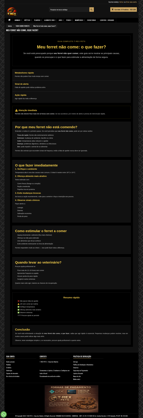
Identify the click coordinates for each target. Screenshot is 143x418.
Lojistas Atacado (78, 373)
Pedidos (8, 364)
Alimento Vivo (49, 20)
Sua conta (10, 356)
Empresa (75, 367)
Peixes (68, 20)
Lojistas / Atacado (107, 20)
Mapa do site (77, 376)
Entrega (75, 362)
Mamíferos (79, 20)
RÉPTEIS (27, 20)
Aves (60, 20)
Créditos (8, 367)
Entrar (121, 2)
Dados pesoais (10, 362)
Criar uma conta (131, 2)
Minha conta (76, 379)
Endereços (9, 370)
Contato (43, 356)
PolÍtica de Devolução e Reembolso (83, 364)
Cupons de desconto (12, 373)
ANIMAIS (17, 20)
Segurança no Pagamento (80, 370)
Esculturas (91, 20)
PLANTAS (37, 20)
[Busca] (71, 9)
